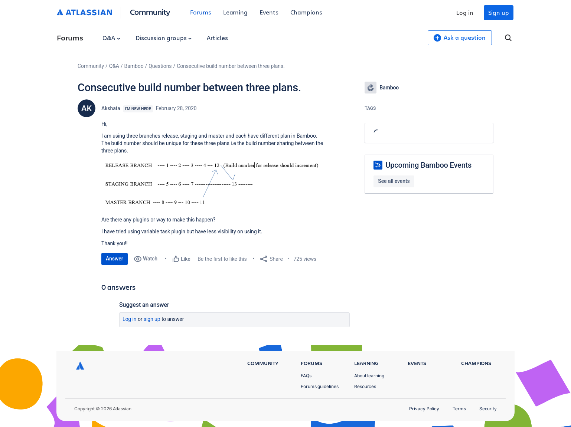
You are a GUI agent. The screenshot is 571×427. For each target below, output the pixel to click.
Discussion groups (164, 38)
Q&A (111, 38)
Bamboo (134, 66)
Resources (365, 386)
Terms (459, 408)
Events (269, 12)
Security (488, 408)
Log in (464, 12)
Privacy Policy (424, 408)
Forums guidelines (320, 386)
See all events (394, 181)
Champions (306, 12)
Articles (217, 38)
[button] (212, 184)
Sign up (498, 12)
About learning (369, 375)
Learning (235, 12)
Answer (114, 259)
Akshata (110, 108)
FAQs (306, 375)
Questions (160, 66)
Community (150, 11)
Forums (200, 12)
